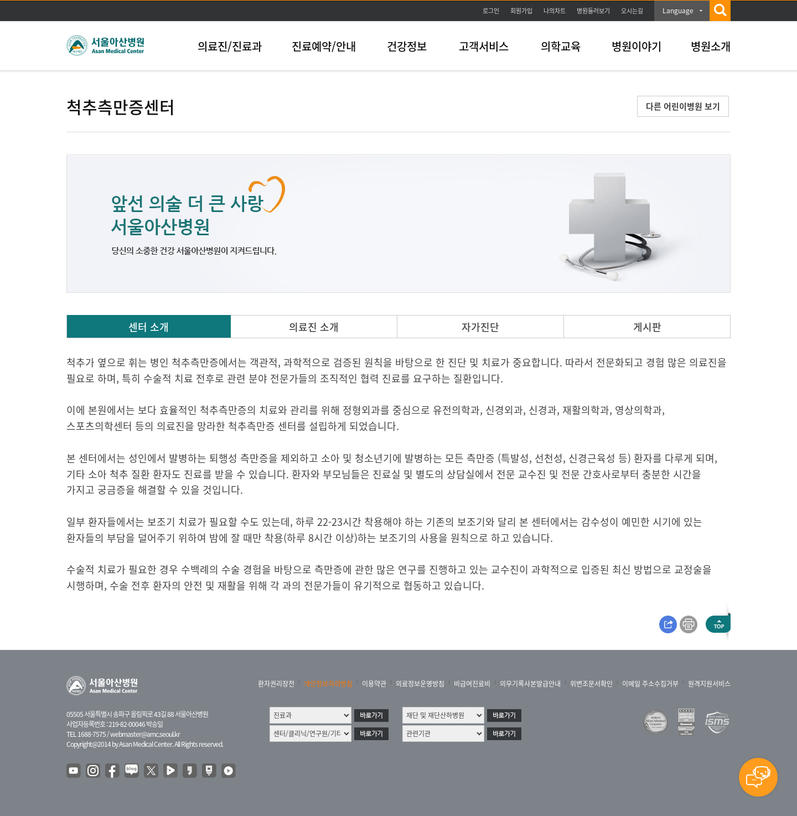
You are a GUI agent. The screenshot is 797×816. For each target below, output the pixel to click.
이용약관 (374, 684)
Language (678, 11)
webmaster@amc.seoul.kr (145, 734)
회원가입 (521, 11)
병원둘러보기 (593, 11)
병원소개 (711, 46)
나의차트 (555, 11)
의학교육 (561, 46)
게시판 (647, 326)
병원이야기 (636, 46)
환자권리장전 (276, 684)
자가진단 (480, 326)
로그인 (491, 11)
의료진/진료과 (230, 46)
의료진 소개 (314, 326)
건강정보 (407, 46)
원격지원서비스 (709, 684)
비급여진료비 (472, 684)
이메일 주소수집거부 (650, 684)
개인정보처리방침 (328, 684)
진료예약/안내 (324, 46)
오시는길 (632, 11)
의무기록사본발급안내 (530, 684)
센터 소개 (148, 326)
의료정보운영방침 (420, 684)
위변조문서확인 (591, 684)
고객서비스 (484, 46)
